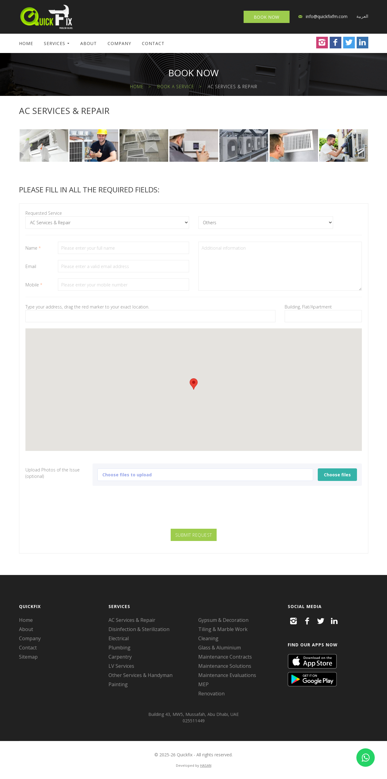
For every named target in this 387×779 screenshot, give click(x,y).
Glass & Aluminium (219, 647)
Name (33, 248)
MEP (203, 684)
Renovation (211, 693)
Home (26, 43)
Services (54, 43)
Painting (118, 684)
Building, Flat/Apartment (308, 307)
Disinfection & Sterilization (138, 629)
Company (119, 43)
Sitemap (28, 656)
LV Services (121, 666)
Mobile (33, 285)
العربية (362, 16)
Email (30, 266)
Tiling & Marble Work (223, 629)
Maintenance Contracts (225, 656)
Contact (153, 43)
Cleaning (208, 638)
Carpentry (120, 656)
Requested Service (43, 213)
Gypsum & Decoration (223, 620)
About (88, 43)
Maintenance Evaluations (227, 675)
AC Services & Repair (131, 620)
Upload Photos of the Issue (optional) (52, 473)
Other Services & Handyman (140, 675)
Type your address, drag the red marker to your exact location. (87, 307)
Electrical (118, 638)
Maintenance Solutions (224, 666)
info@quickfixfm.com (326, 16)
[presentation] (193, 511)
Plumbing (119, 647)
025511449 (194, 721)
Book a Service (175, 86)
